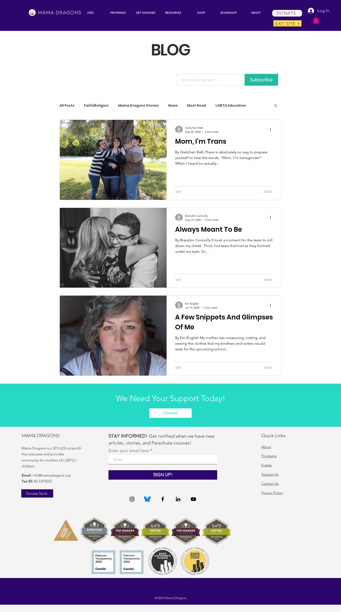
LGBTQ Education (231, 106)
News (173, 106)
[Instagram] (132, 499)
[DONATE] (287, 13)
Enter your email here (128, 451)
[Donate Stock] (37, 493)
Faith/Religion (96, 106)
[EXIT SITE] (287, 23)
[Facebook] (163, 499)
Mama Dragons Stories (138, 106)
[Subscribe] (261, 80)
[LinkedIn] (178, 499)
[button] (118, 12)
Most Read (196, 106)
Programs (268, 456)
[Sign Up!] (162, 475)
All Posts (67, 106)
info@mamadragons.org (51, 475)
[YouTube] (193, 499)
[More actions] (272, 129)
